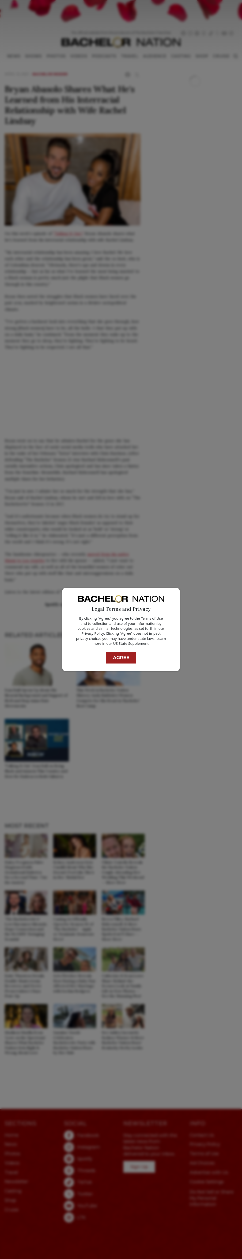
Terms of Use (152, 618)
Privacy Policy (92, 633)
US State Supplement (131, 643)
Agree (121, 657)
